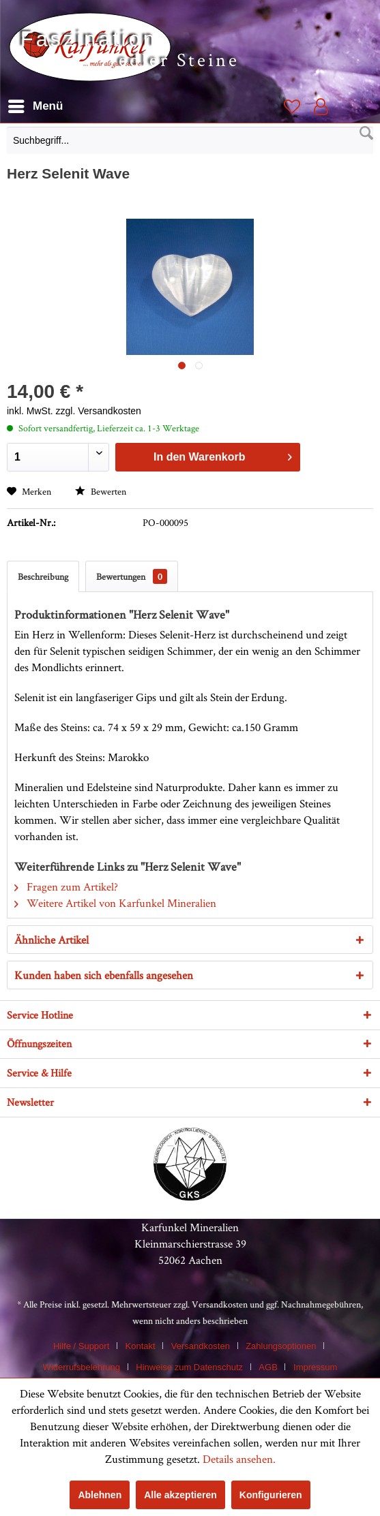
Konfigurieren (270, 1494)
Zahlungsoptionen (281, 1346)
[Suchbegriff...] (190, 140)
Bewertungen (131, 576)
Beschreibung (43, 576)
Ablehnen (99, 1494)
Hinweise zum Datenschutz (189, 1367)
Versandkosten (220, 1304)
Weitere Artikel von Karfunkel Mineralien (115, 902)
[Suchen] (366, 133)
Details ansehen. (239, 1458)
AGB (268, 1367)
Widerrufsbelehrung (81, 1367)
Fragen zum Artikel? (66, 886)
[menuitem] (190, 143)
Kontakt (141, 1346)
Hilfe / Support (81, 1346)
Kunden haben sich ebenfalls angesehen (103, 975)
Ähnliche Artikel (51, 939)
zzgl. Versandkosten (98, 410)
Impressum (315, 1367)
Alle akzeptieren (180, 1494)
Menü (35, 103)
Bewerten (100, 491)
